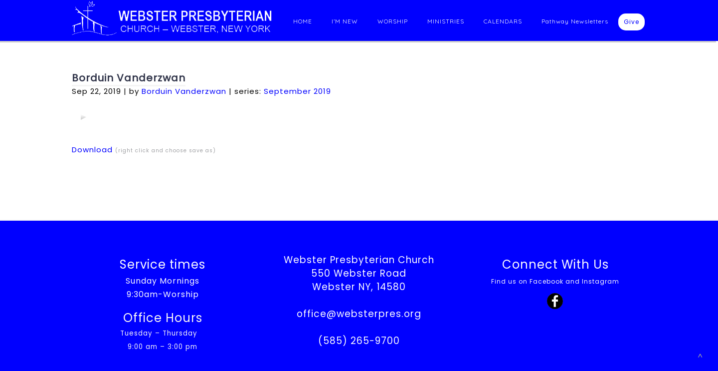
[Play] (83, 117)
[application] (83, 116)
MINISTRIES (445, 21)
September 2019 (297, 91)
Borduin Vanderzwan (128, 78)
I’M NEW (345, 21)
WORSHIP (392, 21)
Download (92, 149)
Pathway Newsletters (574, 21)
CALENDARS (503, 21)
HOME (302, 21)
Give (631, 21)
